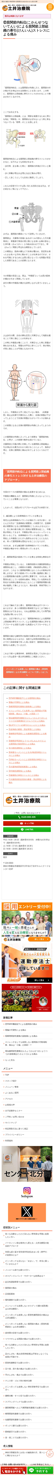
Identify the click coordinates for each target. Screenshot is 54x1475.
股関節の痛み (11, 1288)
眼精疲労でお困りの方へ (15, 1432)
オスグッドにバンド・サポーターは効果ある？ (25, 1276)
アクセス (9, 1099)
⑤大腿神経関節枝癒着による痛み (23, 767)
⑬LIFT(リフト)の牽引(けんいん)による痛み (27, 725)
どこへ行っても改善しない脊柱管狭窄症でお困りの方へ (27, 1388)
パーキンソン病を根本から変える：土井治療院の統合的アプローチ (27, 1244)
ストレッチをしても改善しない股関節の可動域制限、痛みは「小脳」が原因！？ (26, 1043)
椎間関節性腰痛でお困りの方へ (18, 1414)
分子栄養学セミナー (13, 1111)
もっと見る (10, 1060)
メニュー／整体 (11, 1087)
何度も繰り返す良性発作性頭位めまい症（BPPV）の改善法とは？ (26, 1253)
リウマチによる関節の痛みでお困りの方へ (23, 1339)
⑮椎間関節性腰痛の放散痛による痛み (25, 707)
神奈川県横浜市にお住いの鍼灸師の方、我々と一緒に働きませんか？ (27, 1454)
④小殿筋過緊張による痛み (20, 748)
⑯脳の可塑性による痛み (19, 702)
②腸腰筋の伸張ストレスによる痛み (24, 775)
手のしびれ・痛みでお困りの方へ (19, 1375)
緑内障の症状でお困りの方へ (17, 1333)
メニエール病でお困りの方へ (17, 1270)
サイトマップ (11, 1123)
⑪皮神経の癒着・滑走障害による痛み (25, 729)
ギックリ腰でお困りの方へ (16, 1426)
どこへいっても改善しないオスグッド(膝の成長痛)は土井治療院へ (26, 1307)
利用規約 (9, 1141)
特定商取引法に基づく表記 (16, 1129)
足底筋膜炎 (10, 1294)
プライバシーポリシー (14, 1135)
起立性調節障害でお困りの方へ (18, 1282)
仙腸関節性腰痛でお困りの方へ (18, 1420)
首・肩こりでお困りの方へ (16, 1438)
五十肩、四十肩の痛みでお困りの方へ (21, 1369)
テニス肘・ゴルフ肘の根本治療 (18, 1381)
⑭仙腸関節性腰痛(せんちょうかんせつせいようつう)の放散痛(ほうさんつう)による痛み (26, 1052)
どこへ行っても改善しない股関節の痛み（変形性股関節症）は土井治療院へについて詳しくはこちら (27, 672)
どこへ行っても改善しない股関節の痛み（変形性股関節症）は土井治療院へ (27, 1325)
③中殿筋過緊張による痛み (20, 771)
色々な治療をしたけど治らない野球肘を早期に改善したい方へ (27, 1346)
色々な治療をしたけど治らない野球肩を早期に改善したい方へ (27, 1235)
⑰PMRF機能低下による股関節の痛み (24, 698)
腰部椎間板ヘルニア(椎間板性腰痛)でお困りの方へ (26, 1408)
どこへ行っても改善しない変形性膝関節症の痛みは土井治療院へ (27, 1316)
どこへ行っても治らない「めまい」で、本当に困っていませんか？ (27, 1262)
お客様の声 (10, 1105)
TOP (7, 1075)
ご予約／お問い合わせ (14, 1117)
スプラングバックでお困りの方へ (19, 1402)
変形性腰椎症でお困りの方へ (17, 1363)
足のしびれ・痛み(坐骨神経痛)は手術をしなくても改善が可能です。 (26, 1355)
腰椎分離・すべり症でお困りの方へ (20, 1396)
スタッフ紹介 (11, 1081)
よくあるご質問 (11, 1093)
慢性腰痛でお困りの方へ (15, 1300)
